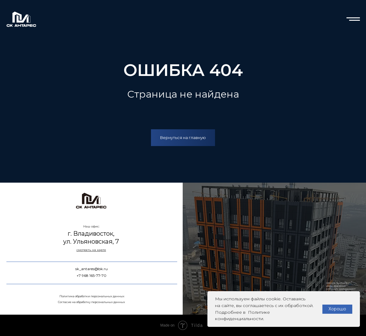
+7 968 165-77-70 (91, 275)
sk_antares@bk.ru (91, 268)
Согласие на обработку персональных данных (91, 302)
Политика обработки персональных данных (91, 296)
